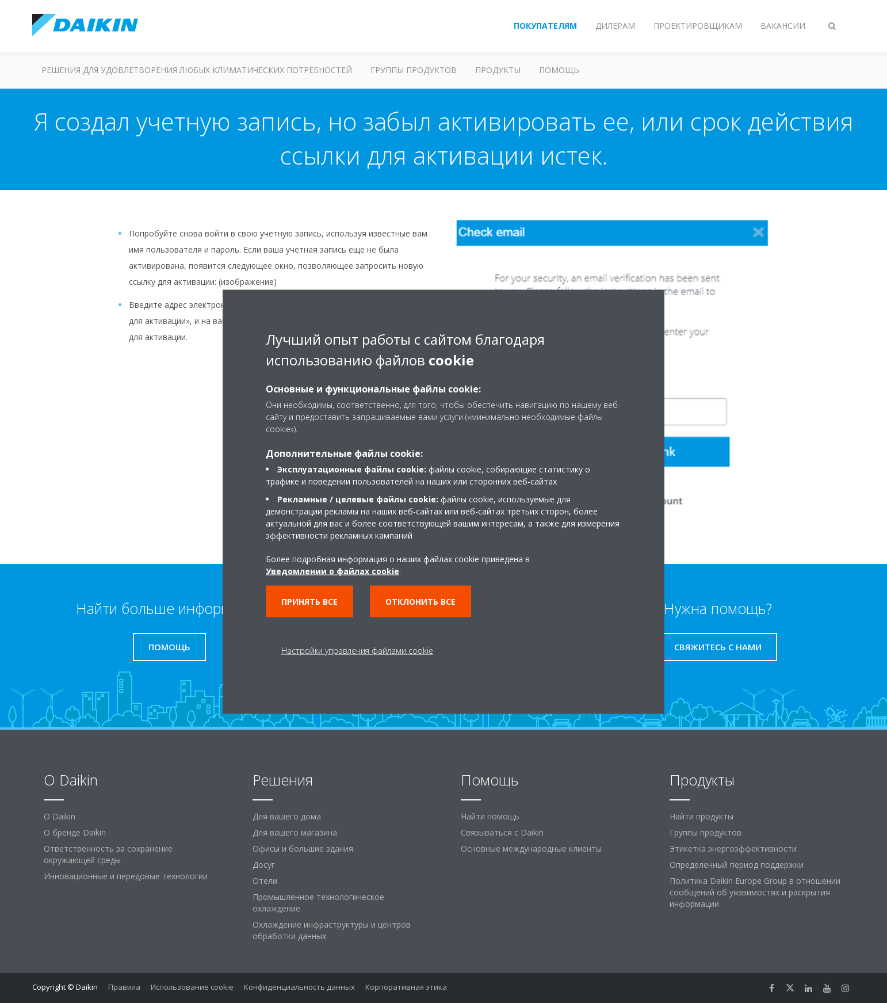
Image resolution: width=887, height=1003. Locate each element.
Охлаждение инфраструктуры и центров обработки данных (332, 930)
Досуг (264, 864)
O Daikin (59, 816)
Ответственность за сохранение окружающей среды (108, 854)
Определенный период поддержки (737, 864)
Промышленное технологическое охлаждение (318, 902)
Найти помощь (490, 816)
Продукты (498, 69)
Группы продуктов (413, 69)
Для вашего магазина (295, 832)
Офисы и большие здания (303, 848)
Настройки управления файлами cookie (357, 649)
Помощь (559, 69)
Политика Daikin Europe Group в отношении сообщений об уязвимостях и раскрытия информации (755, 892)
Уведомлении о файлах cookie (332, 570)
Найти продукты (701, 816)
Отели (265, 880)
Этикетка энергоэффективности (733, 848)
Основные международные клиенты (531, 848)
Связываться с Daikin (502, 832)
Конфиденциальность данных (299, 987)
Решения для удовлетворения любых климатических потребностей (196, 69)
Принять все (309, 601)
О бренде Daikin (75, 832)
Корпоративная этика (406, 987)
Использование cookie (192, 987)
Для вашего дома (287, 816)
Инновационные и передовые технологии (126, 876)
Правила (124, 987)
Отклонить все (420, 601)
